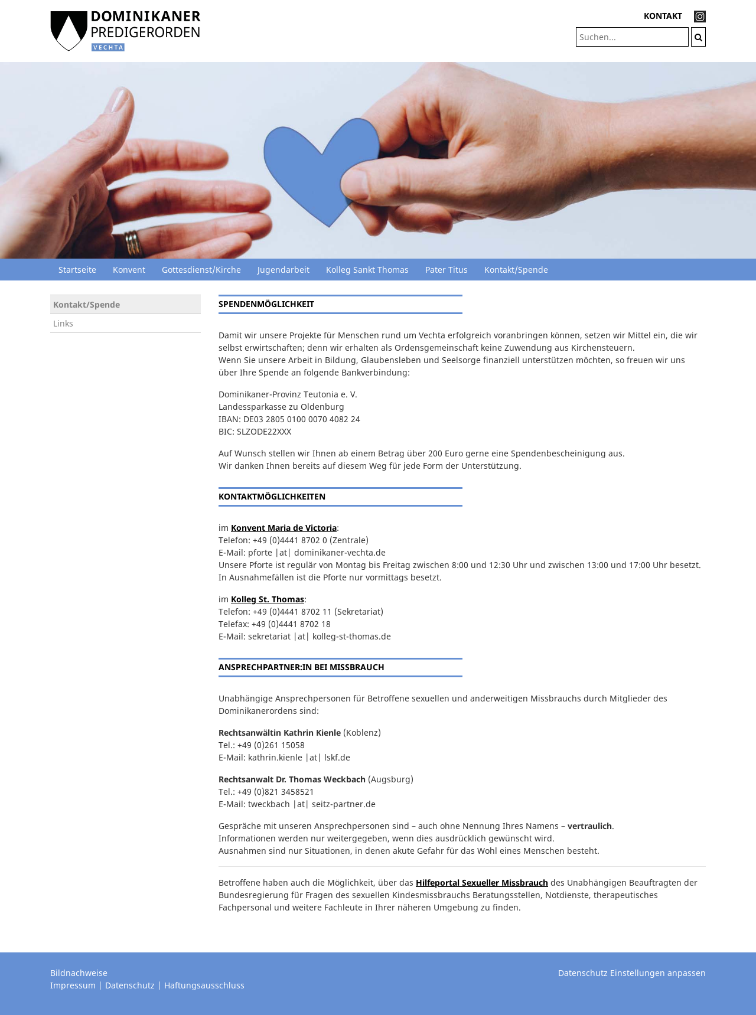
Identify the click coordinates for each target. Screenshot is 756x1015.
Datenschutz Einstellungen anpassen (632, 972)
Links (63, 323)
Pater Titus (446, 269)
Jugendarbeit (283, 269)
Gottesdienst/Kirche (201, 269)
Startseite (77, 269)
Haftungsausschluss (204, 985)
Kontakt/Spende (516, 269)
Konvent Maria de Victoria (284, 527)
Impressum (73, 985)
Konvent (129, 269)
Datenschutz (130, 985)
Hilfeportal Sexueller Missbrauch (482, 882)
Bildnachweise (78, 972)
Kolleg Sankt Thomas (367, 269)
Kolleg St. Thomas (267, 599)
